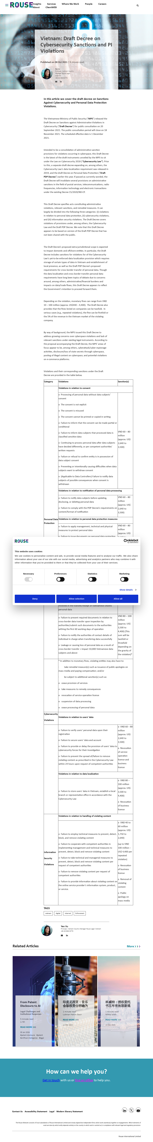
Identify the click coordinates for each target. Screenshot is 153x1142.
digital (58, 913)
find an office (84, 1080)
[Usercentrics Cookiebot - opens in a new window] (125, 541)
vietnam (48, 913)
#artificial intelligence (29, 1038)
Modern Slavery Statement (69, 1111)
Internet (68, 913)
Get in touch (51, 1080)
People (88, 3)
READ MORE (28, 1026)
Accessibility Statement (36, 1111)
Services (51, 3)
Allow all (118, 598)
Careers (102, 3)
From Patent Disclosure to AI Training (30, 1005)
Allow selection (76, 598)
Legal (51, 1111)
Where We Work (70, 3)
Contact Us (17, 1111)
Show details (126, 590)
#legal (41, 1038)
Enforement (79, 913)
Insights (37, 3)
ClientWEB (51, 7)
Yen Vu (57, 69)
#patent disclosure (27, 1035)
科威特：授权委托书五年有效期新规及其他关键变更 (117, 1005)
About (36, 7)
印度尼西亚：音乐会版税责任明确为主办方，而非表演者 (75, 1007)
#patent (39, 1035)
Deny (35, 598)
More (133, 946)
